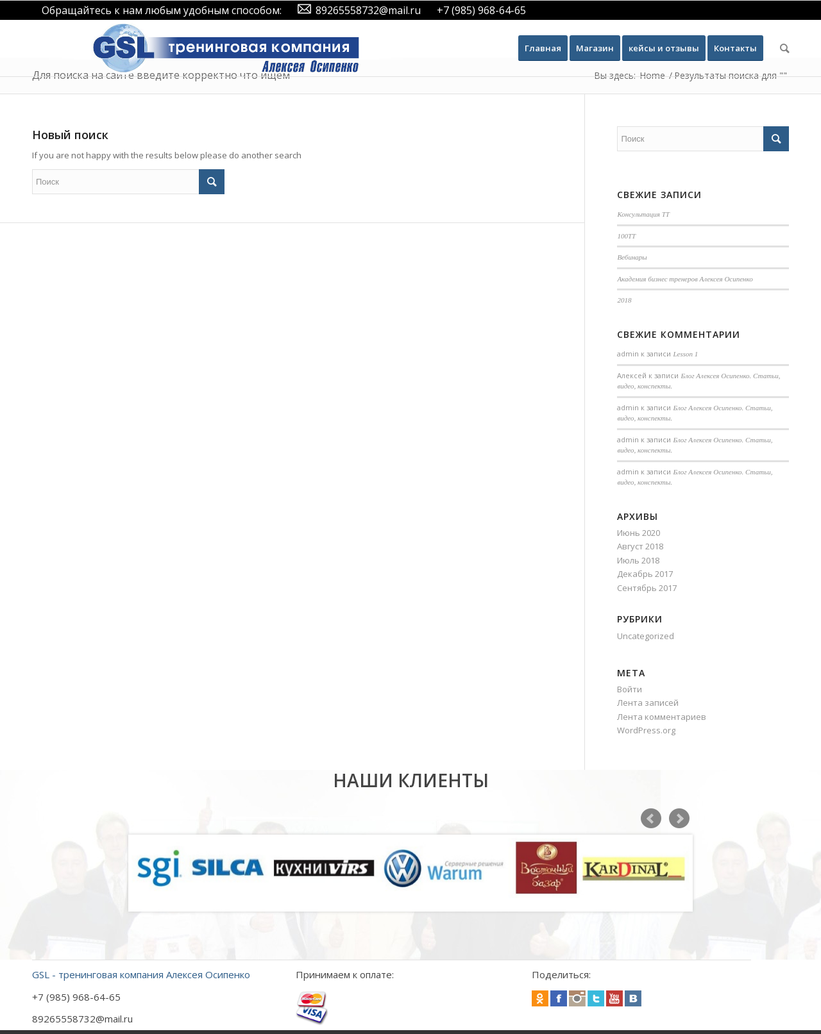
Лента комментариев (661, 716)
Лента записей (648, 702)
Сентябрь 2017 (647, 588)
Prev (651, 818)
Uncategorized (645, 636)
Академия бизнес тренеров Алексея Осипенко (684, 279)
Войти (629, 689)
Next (679, 818)
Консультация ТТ (643, 214)
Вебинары (632, 257)
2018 (624, 300)
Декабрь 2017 (645, 574)
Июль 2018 (638, 560)
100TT (626, 236)
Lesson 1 (685, 354)
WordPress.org (646, 730)
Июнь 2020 (638, 532)
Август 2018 (640, 546)
